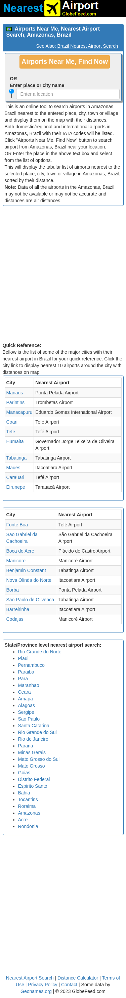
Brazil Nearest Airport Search (87, 46)
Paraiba (26, 672)
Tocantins (28, 799)
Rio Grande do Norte (39, 651)
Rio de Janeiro (33, 739)
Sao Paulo (29, 719)
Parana (25, 745)
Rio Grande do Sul (37, 732)
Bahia (24, 792)
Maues (13, 467)
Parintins (15, 402)
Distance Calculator (77, 978)
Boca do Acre (20, 551)
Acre (23, 819)
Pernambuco (31, 665)
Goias (24, 772)
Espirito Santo (32, 786)
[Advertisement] (63, 276)
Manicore (16, 560)
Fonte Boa (17, 524)
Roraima (27, 806)
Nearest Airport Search (30, 978)
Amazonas (29, 813)
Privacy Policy (43, 984)
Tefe (10, 431)
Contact (69, 984)
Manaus (14, 392)
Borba (12, 590)
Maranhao (28, 685)
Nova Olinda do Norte (29, 580)
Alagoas (26, 705)
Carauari (15, 477)
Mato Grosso (31, 766)
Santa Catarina (33, 725)
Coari (11, 422)
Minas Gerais (32, 752)
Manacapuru (19, 412)
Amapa (25, 698)
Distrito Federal (34, 779)
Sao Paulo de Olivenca (30, 599)
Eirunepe (15, 487)
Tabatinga (16, 458)
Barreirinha (17, 609)
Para (23, 678)
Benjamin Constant (26, 570)
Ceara (24, 692)
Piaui (23, 658)
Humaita (15, 441)
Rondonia (28, 826)
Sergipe (26, 712)
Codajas (15, 619)
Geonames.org (36, 991)
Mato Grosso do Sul (39, 759)
